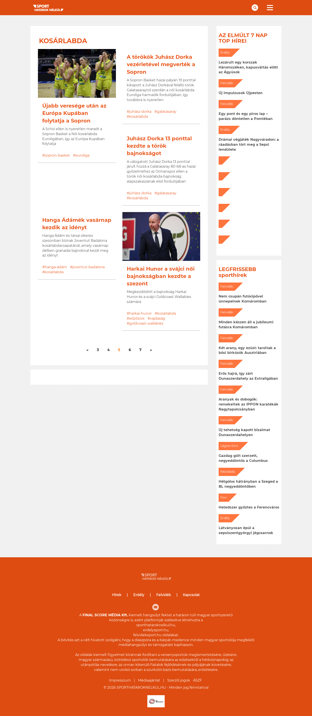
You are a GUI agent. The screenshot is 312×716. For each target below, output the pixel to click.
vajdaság (157, 318)
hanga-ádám (56, 267)
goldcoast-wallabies (146, 323)
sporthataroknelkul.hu (155, 625)
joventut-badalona (88, 267)
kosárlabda (138, 116)
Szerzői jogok (178, 680)
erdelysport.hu (155, 630)
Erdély (138, 595)
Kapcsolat (191, 595)
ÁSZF (197, 680)
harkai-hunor (140, 313)
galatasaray (166, 112)
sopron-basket (57, 155)
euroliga (82, 155)
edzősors (137, 318)
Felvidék (163, 595)
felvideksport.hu (147, 635)
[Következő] (87, 350)
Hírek (116, 595)
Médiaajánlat (149, 680)
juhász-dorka (140, 112)
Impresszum (120, 680)
